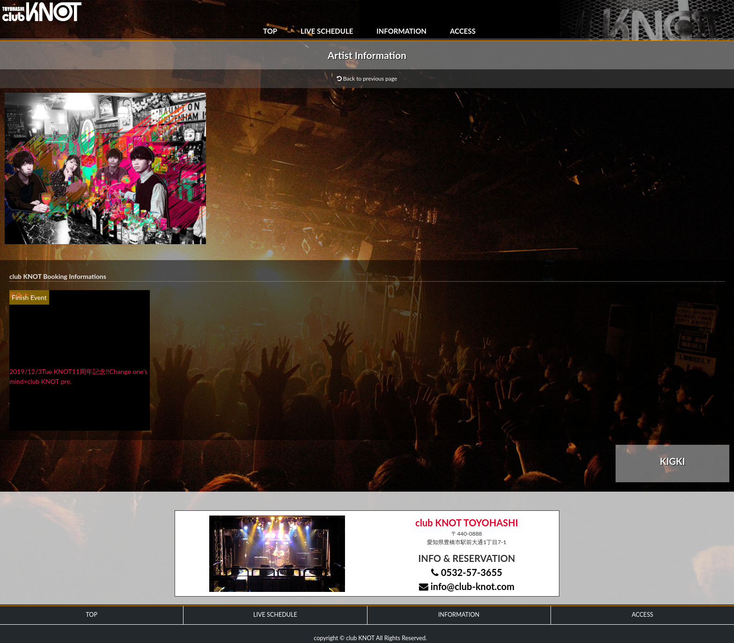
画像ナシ (22, 295)
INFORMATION (401, 31)
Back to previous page (367, 78)
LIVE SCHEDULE (327, 31)
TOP (270, 31)
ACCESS (463, 31)
